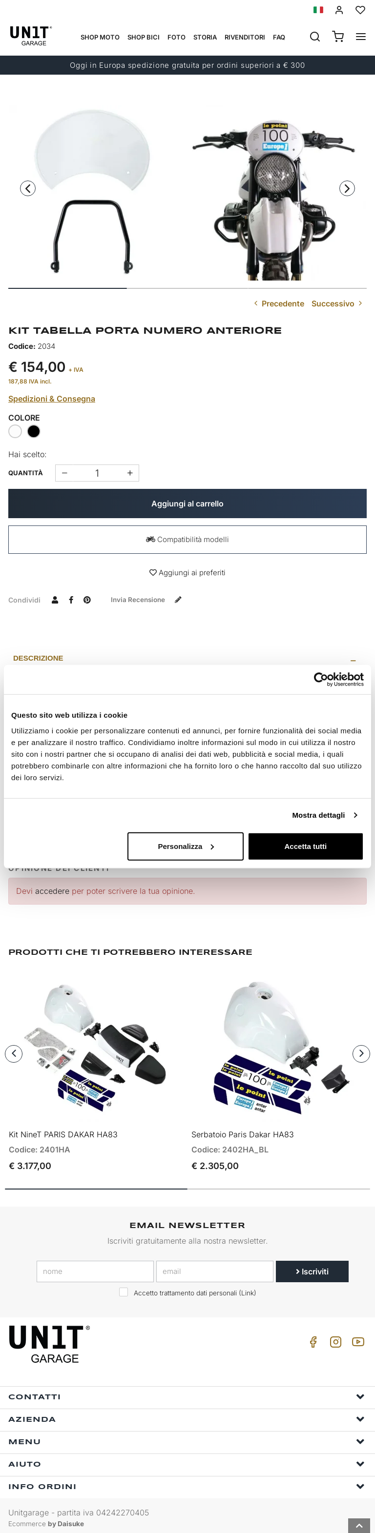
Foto (176, 37)
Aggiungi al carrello (187, 503)
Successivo (338, 303)
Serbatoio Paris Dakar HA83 (242, 1129)
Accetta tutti (306, 846)
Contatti (186, 1392)
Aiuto (186, 1459)
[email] (214, 1266)
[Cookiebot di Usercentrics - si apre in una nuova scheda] (321, 679)
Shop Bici (143, 37)
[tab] (187, 658)
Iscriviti (312, 1266)
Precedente (278, 303)
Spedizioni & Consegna (51, 398)
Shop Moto (100, 37)
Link (247, 1288)
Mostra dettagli (318, 815)
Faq (279, 37)
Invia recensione (150, 599)
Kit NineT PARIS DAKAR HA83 (63, 1129)
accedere (52, 891)
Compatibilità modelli (187, 539)
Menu (186, 1437)
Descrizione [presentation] (38, 658)
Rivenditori (245, 37)
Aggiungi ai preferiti (187, 572)
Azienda (186, 1414)
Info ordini (186, 1481)
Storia (205, 37)
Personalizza (186, 846)
